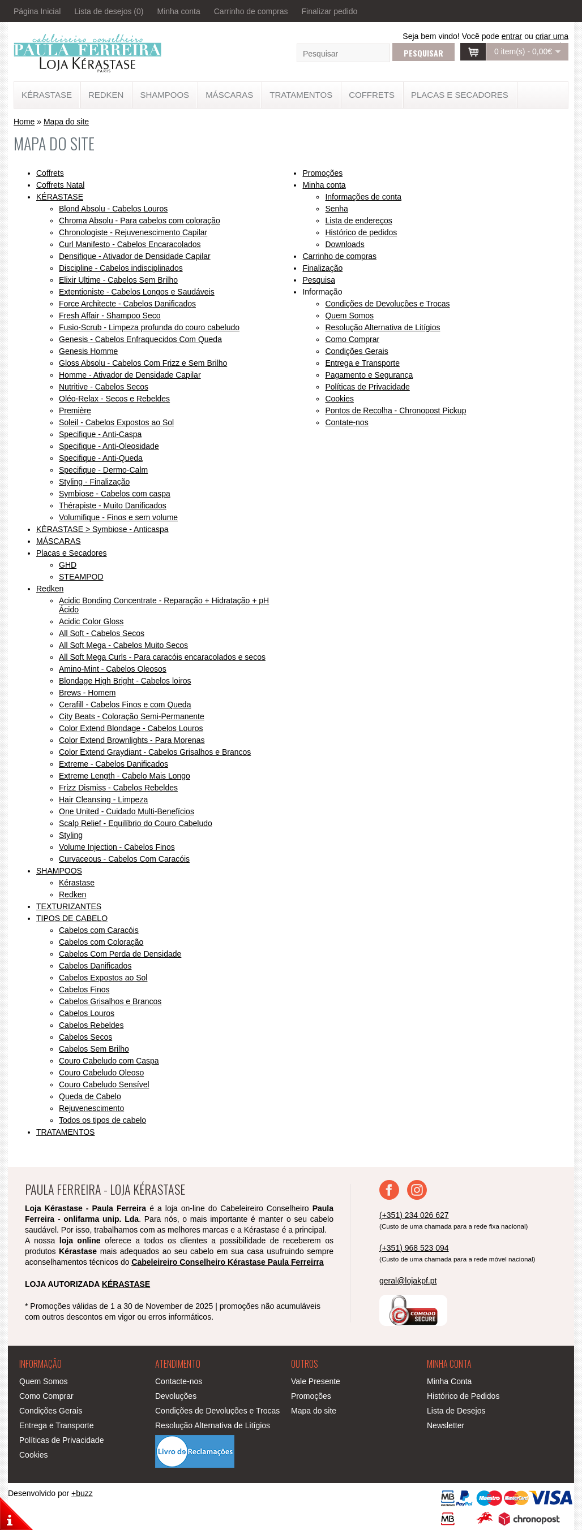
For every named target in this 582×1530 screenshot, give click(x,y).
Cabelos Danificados (95, 965)
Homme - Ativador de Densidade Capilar (130, 374)
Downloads (344, 244)
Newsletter (445, 1425)
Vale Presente (315, 1381)
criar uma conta (552, 41)
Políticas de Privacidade (367, 386)
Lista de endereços (358, 220)
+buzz (82, 1493)
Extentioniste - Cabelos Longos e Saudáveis (137, 291)
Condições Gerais (356, 351)
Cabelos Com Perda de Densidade (120, 953)
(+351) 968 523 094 (414, 1247)
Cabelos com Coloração (101, 941)
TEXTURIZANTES (68, 906)
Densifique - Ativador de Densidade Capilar (135, 256)
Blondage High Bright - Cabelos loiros (125, 680)
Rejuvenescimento (91, 1108)
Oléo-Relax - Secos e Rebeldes (114, 398)
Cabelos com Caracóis (99, 930)
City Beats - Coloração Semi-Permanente (131, 716)
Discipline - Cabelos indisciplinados (121, 268)
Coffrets (372, 95)
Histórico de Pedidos (463, 1396)
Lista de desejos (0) (108, 11)
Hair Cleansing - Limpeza (103, 799)
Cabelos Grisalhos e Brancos (110, 1001)
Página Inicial (37, 11)
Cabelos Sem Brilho (94, 1048)
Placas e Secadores (459, 95)
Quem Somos (349, 315)
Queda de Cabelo (90, 1096)
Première (75, 410)
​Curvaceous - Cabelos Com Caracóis (124, 858)
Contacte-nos (178, 1381)
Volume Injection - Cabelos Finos (117, 847)
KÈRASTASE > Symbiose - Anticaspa (102, 529)
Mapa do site (66, 121)
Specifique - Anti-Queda (101, 458)
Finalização (322, 268)
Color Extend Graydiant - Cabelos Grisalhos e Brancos (155, 752)
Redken (106, 95)
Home (24, 121)
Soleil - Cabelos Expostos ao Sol (116, 422)
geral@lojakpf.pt (407, 1280)
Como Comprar (352, 339)
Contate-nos (346, 422)
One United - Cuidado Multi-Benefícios (126, 811)
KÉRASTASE (47, 95)
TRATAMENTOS (300, 95)
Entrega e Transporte (362, 363)
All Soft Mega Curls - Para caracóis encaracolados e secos (162, 657)
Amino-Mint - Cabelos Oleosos (112, 668)
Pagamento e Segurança (369, 374)
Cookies (339, 398)
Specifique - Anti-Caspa (100, 434)
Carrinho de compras (251, 11)
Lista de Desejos (456, 1410)
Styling (71, 835)
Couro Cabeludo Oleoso (101, 1072)
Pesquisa (318, 279)
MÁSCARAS (229, 95)
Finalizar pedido (329, 11)
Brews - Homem (87, 692)
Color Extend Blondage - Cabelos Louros (131, 728)
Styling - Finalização (94, 481)
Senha (336, 208)
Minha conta (178, 11)
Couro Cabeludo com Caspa (109, 1060)
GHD (67, 564)
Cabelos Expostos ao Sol (103, 977)
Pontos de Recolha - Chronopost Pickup (395, 410)
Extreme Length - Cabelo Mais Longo (124, 775)
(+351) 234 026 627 (414, 1215)
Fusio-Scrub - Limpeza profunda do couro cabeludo (149, 327)
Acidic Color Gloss (91, 621)
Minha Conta (449, 1381)
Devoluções (175, 1396)
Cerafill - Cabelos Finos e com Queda (125, 704)
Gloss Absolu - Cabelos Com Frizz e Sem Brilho (143, 363)
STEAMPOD (81, 576)
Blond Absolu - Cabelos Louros (113, 208)
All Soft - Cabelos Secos (101, 633)
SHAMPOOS (164, 95)
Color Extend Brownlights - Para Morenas (132, 740)
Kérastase (77, 882)
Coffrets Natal (60, 184)
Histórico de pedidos (361, 232)
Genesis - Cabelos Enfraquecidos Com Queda (140, 339)
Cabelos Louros (86, 1013)
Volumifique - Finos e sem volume (118, 517)
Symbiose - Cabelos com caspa (114, 493)
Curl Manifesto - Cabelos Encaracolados (130, 244)
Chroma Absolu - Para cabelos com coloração (139, 220)
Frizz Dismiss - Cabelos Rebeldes (118, 787)
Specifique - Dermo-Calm (103, 469)
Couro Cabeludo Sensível (104, 1084)
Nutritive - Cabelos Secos (103, 386)
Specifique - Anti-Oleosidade (109, 446)
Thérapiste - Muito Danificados (112, 505)
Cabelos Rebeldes (91, 1025)
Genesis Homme (88, 351)
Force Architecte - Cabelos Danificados (127, 303)
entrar (512, 36)
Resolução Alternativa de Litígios (382, 327)
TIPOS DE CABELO (72, 918)
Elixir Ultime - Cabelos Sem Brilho (118, 279)
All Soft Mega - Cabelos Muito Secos (123, 645)
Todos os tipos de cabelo (102, 1120)
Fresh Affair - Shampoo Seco (110, 315)
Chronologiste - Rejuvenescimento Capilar (133, 232)
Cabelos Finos (84, 989)
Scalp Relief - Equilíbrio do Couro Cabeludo (135, 823)
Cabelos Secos (85, 1036)
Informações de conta (363, 196)
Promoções (322, 173)
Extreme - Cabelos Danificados (113, 763)
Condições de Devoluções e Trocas (387, 303)
